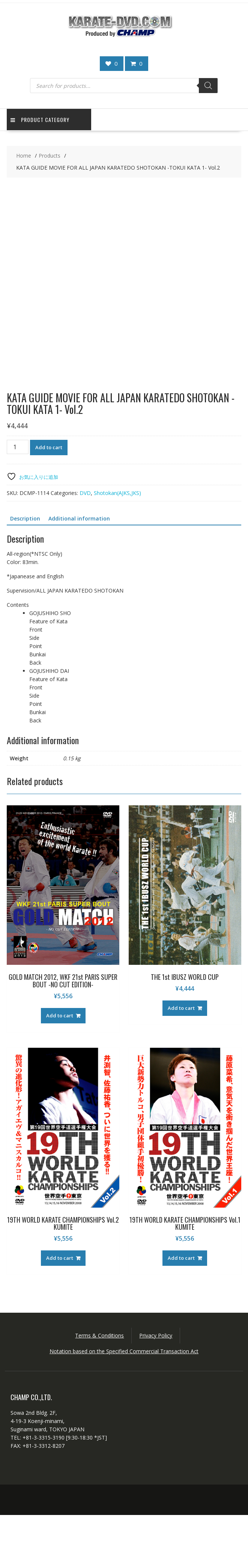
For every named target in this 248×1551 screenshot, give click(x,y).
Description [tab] (25, 554)
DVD (85, 528)
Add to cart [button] (59, 1051)
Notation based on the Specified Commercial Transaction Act (124, 1387)
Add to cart (48, 483)
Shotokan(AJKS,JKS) (117, 528)
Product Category (40, 119)
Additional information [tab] (79, 554)
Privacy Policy (155, 1371)
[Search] (208, 85)
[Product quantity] (18, 482)
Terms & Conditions (99, 1371)
